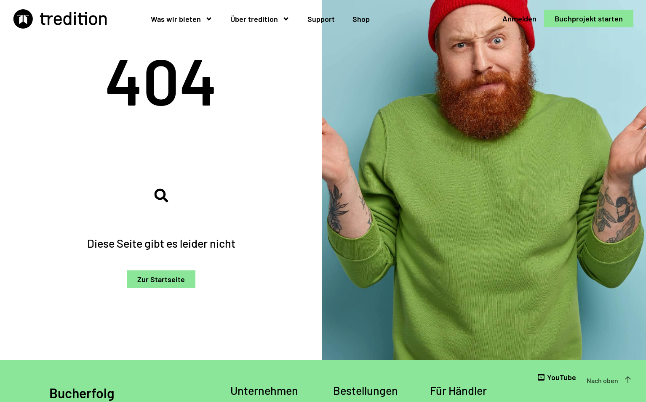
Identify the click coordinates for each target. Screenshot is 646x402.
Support (321, 19)
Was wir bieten (182, 19)
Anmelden (519, 18)
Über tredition (260, 19)
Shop (361, 19)
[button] (161, 196)
